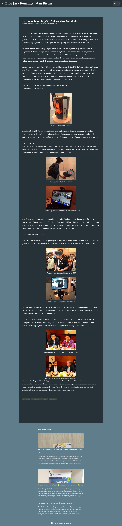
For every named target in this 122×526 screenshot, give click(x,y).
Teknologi (52, 399)
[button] (23, 27)
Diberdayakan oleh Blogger (61, 523)
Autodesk (44, 399)
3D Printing (35, 399)
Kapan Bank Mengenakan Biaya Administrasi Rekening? (55, 503)
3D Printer (26, 399)
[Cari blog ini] (110, 3)
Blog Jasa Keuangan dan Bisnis (28, 3)
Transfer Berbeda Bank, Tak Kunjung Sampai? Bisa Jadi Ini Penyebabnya (60, 485)
